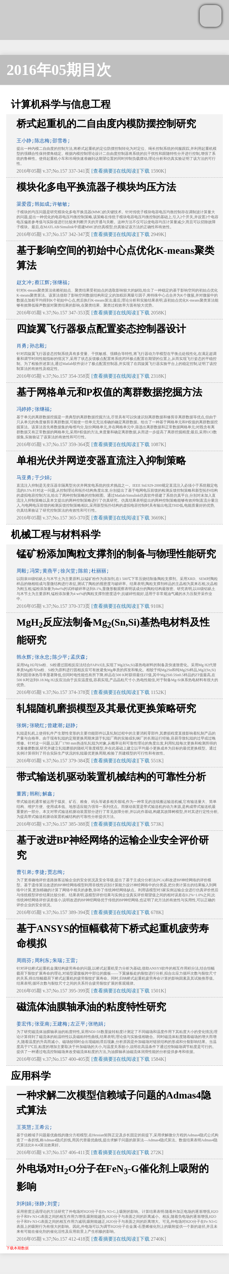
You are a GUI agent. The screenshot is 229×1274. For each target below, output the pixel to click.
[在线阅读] (126, 171)
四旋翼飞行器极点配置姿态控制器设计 (101, 328)
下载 (145, 171)
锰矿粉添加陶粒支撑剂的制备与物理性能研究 (116, 553)
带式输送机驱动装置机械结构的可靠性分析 (111, 776)
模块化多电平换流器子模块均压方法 (96, 187)
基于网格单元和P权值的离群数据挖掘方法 (109, 392)
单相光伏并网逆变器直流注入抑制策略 (101, 460)
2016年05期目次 (59, 69)
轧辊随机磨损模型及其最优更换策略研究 (106, 708)
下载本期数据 (17, 1248)
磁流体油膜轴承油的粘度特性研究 (91, 1006)
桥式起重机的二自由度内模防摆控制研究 (106, 123)
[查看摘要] (103, 171)
